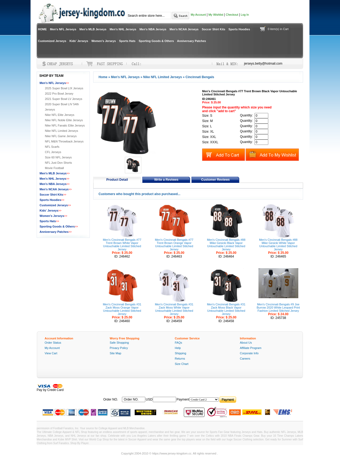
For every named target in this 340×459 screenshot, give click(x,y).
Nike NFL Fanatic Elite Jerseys (65, 125)
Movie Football (54, 168)
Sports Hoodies (239, 29)
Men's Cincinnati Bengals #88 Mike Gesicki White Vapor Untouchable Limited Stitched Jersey (278, 244)
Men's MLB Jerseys (93, 29)
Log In (245, 14)
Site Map (115, 353)
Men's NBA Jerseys (152, 29)
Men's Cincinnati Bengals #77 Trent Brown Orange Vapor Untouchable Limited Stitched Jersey (174, 244)
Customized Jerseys (52, 41)
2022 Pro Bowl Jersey (59, 93)
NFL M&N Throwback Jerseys (64, 141)
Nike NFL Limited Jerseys (162, 77)
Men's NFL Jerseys (63, 29)
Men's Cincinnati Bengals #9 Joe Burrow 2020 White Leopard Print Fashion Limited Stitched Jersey (278, 307)
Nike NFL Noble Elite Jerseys (64, 120)
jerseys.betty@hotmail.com (263, 63)
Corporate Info (249, 353)
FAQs (178, 342)
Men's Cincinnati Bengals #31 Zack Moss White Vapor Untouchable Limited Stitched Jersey (174, 309)
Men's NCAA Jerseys (183, 29)
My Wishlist (216, 14)
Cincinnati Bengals (199, 77)
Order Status (53, 342)
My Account (198, 14)
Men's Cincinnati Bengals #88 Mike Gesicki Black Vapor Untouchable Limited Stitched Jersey (226, 244)
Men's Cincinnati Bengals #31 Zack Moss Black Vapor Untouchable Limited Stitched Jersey (226, 309)
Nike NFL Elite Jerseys (59, 114)
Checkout (232, 14)
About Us (246, 342)
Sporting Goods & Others (156, 41)
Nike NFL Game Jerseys (60, 136)
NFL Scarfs (52, 146)
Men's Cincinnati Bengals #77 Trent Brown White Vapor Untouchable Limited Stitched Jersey (122, 244)
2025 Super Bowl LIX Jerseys (64, 88)
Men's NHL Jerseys (123, 29)
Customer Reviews (215, 180)
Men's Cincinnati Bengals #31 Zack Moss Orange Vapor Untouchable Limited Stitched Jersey (122, 309)
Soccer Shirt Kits (213, 29)
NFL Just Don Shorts (58, 162)
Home (103, 77)
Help (178, 347)
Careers (245, 358)
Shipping (180, 353)
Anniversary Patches (191, 41)
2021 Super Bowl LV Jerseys (63, 98)
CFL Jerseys (53, 152)
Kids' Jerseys (78, 41)
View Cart (51, 353)
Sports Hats (127, 41)
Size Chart (181, 363)
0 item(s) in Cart (278, 29)
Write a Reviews (166, 180)
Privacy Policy (119, 347)
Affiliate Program (250, 347)
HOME (42, 29)
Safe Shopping (119, 342)
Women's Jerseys (103, 41)
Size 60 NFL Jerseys (58, 157)
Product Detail (117, 180)
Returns (180, 358)
